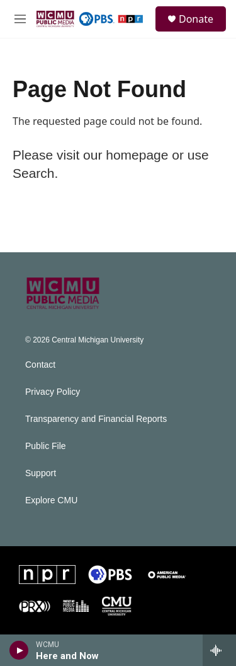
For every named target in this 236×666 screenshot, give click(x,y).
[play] (19, 650)
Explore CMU (51, 500)
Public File (45, 446)
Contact (40, 365)
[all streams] (219, 650)
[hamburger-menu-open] (20, 19)
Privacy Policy (52, 392)
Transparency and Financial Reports (96, 419)
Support (40, 473)
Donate (196, 19)
